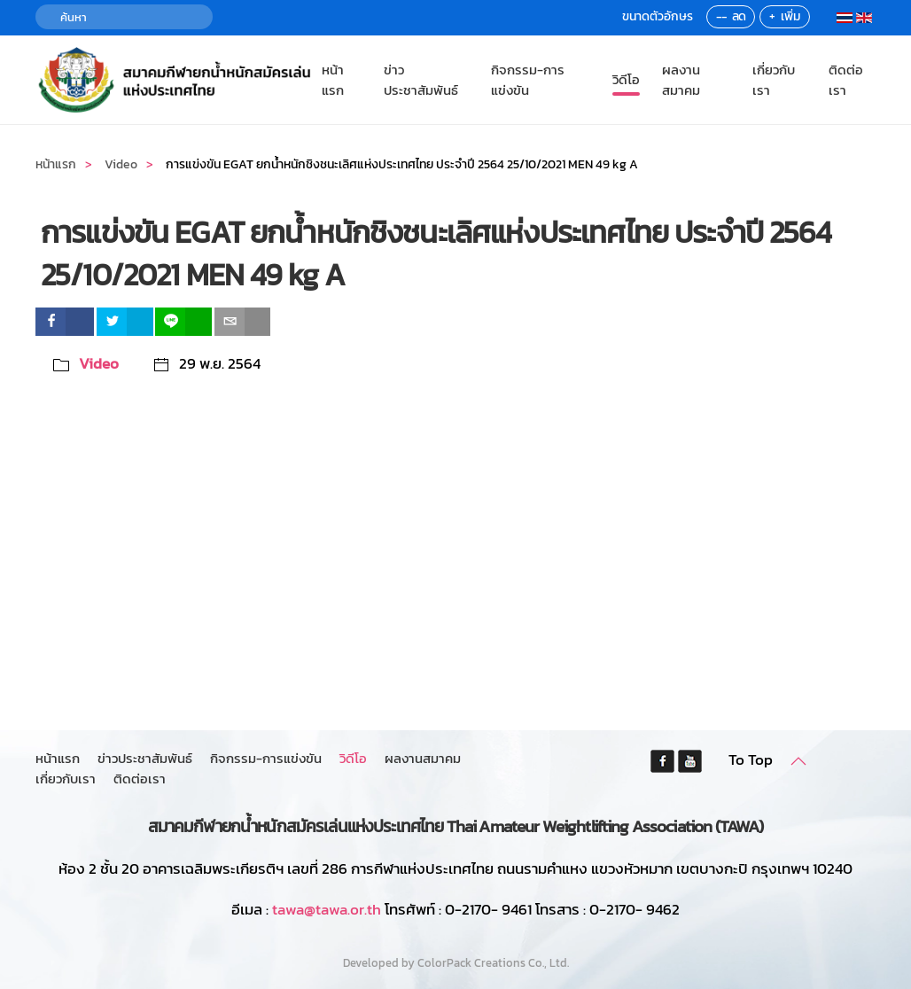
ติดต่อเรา (846, 79)
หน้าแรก (333, 79)
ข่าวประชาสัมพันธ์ (421, 79)
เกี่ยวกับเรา (773, 79)
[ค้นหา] (124, 16)
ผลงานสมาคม (681, 79)
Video (99, 363)
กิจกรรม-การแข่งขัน (528, 79)
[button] (798, 761)
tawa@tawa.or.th (326, 909)
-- (721, 16)
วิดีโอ (626, 79)
